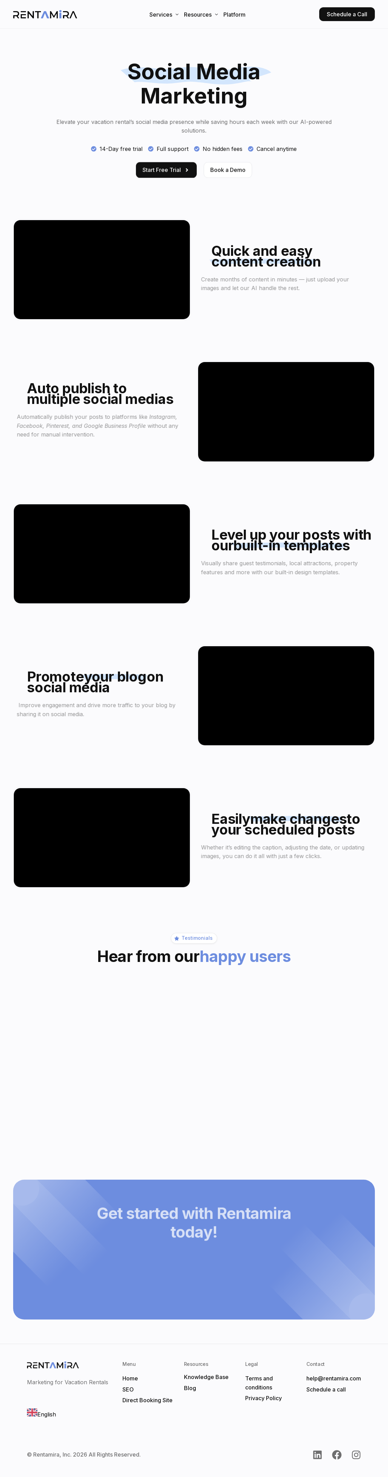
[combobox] (41, 1413)
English (41, 1414)
